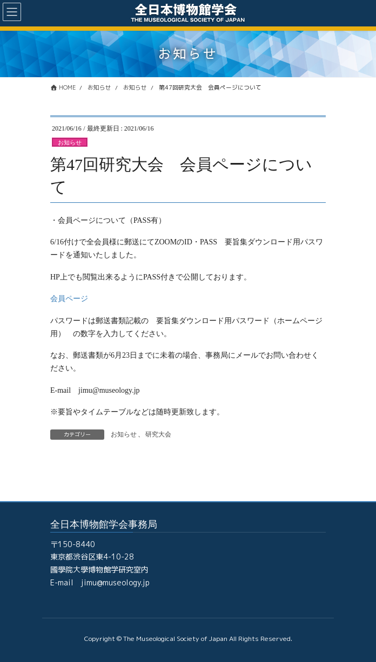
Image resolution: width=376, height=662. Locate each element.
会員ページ (69, 299)
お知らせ (70, 142)
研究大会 (158, 434)
